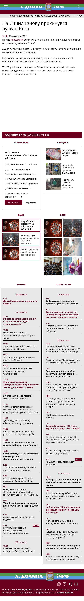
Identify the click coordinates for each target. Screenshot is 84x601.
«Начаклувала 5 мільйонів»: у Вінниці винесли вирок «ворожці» (62, 522)
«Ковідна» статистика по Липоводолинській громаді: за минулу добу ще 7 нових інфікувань (20, 492)
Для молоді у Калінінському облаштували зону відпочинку (18, 422)
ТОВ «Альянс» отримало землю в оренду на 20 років (19, 358)
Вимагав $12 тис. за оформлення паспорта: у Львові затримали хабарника (62, 328)
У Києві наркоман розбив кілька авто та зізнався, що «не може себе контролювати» (63, 496)
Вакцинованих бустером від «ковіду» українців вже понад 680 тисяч (63, 558)
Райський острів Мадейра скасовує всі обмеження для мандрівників (63, 361)
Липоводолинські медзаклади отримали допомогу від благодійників (18, 371)
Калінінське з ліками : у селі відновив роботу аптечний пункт (19, 549)
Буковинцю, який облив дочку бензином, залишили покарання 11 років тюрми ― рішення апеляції (63, 349)
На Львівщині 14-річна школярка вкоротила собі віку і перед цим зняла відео (63, 510)
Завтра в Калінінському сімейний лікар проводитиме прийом (19, 468)
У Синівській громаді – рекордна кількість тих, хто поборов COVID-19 (20, 506)
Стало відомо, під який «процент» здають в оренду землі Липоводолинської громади (21, 385)
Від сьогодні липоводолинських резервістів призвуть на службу (18, 433)
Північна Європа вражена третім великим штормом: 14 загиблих (63, 547)
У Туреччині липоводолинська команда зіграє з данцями (46, 15)
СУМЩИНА (62, 142)
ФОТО (63, 215)
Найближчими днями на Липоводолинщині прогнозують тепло (19, 335)
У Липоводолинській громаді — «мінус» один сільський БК (18, 397)
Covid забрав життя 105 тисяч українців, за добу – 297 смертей (63, 427)
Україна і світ (63, 284)
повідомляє (17, 39)
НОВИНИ (21, 284)
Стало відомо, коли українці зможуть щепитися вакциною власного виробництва (62, 374)
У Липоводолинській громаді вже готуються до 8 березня (19, 347)
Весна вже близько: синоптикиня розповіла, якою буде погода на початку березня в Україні (62, 387)
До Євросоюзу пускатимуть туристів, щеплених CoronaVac (62, 302)
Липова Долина (64, 592)
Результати (31, 203)
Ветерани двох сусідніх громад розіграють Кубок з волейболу (18, 479)
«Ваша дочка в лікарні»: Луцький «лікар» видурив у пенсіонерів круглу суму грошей (62, 534)
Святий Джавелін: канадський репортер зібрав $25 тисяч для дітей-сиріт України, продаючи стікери (61, 402)
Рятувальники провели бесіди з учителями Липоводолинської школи (16, 530)
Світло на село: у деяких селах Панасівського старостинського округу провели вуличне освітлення (20, 409)
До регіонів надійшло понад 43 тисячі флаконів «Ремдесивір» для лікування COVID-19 (62, 440)
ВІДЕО (21, 215)
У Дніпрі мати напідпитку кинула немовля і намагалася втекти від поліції (63, 482)
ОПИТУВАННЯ (21, 142)
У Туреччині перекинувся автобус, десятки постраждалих (62, 452)
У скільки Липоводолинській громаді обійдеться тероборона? (20, 444)
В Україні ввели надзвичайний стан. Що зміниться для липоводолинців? (19, 321)
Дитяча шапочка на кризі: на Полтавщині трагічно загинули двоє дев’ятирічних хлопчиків (62, 315)
